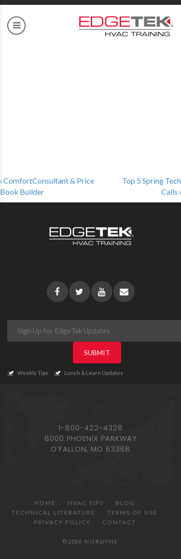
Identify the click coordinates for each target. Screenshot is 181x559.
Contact (119, 522)
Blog (125, 502)
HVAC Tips (86, 502)
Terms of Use (132, 512)
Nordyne (101, 541)
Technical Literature (54, 512)
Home (45, 502)
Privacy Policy (62, 522)
